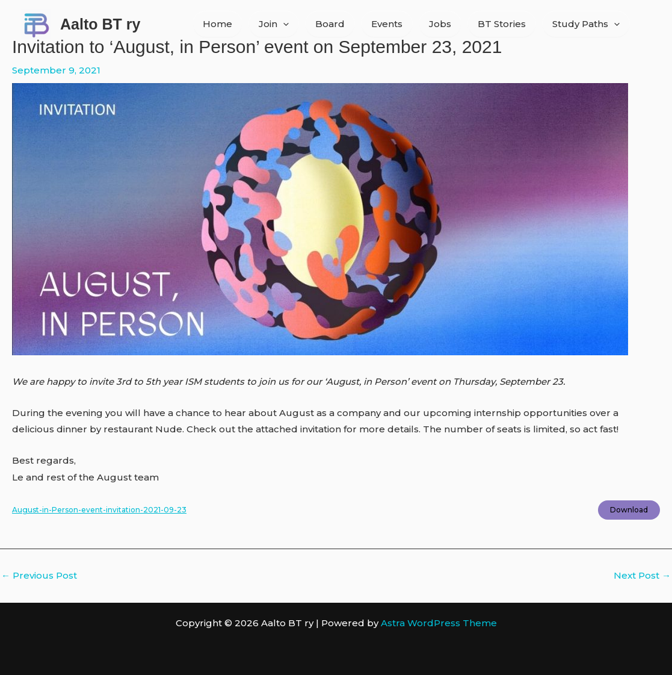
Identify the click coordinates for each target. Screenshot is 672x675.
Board (330, 24)
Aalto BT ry (100, 24)
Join (274, 24)
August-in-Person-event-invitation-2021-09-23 (99, 509)
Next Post (642, 575)
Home (217, 24)
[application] (283, 24)
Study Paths (586, 24)
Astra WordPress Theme (439, 623)
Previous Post (39, 575)
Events (386, 24)
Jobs (440, 24)
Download (629, 509)
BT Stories (502, 24)
